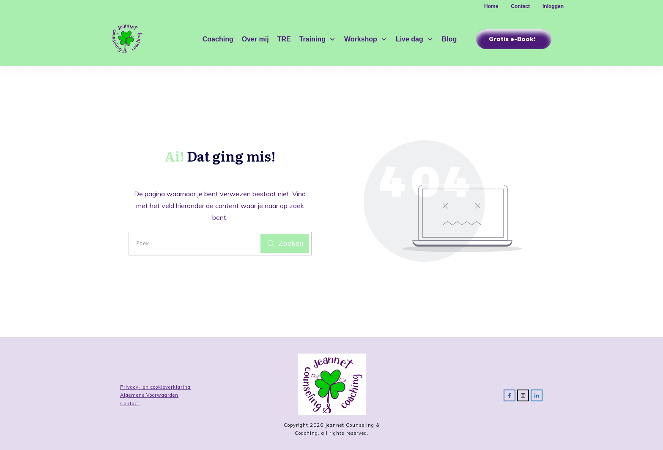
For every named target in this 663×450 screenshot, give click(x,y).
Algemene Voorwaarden (149, 395)
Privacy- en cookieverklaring (155, 387)
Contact (130, 403)
